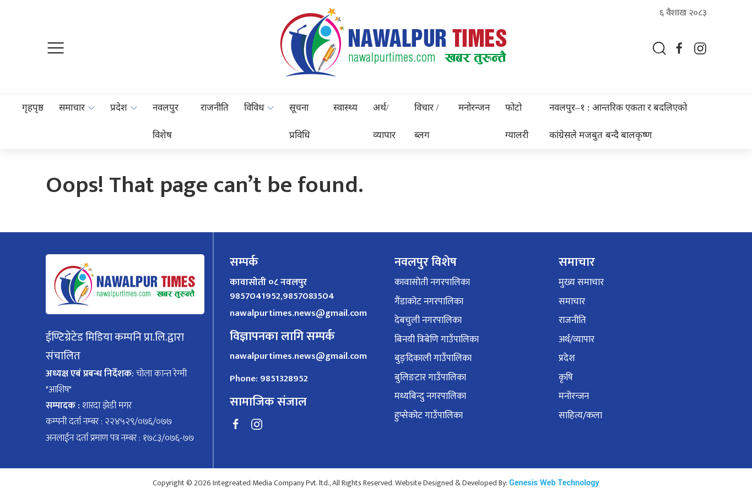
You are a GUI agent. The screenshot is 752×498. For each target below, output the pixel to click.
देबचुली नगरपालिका (428, 321)
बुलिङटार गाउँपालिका (430, 378)
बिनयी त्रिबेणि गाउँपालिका (436, 340)
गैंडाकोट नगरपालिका (428, 302)
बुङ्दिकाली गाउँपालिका (433, 359)
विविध (254, 107)
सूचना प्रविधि (299, 121)
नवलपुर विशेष (165, 121)
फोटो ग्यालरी (516, 121)
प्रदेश (118, 107)
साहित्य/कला (580, 416)
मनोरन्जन (474, 107)
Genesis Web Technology (554, 483)
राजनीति (215, 107)
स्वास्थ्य (345, 107)
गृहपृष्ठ (33, 107)
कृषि (566, 378)
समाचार (72, 107)
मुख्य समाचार (581, 283)
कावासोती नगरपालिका (432, 283)
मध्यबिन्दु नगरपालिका (430, 397)
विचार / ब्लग (426, 121)
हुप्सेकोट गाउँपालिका (428, 416)
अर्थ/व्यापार (384, 121)
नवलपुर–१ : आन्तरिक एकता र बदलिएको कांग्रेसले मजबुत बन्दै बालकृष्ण (618, 121)
